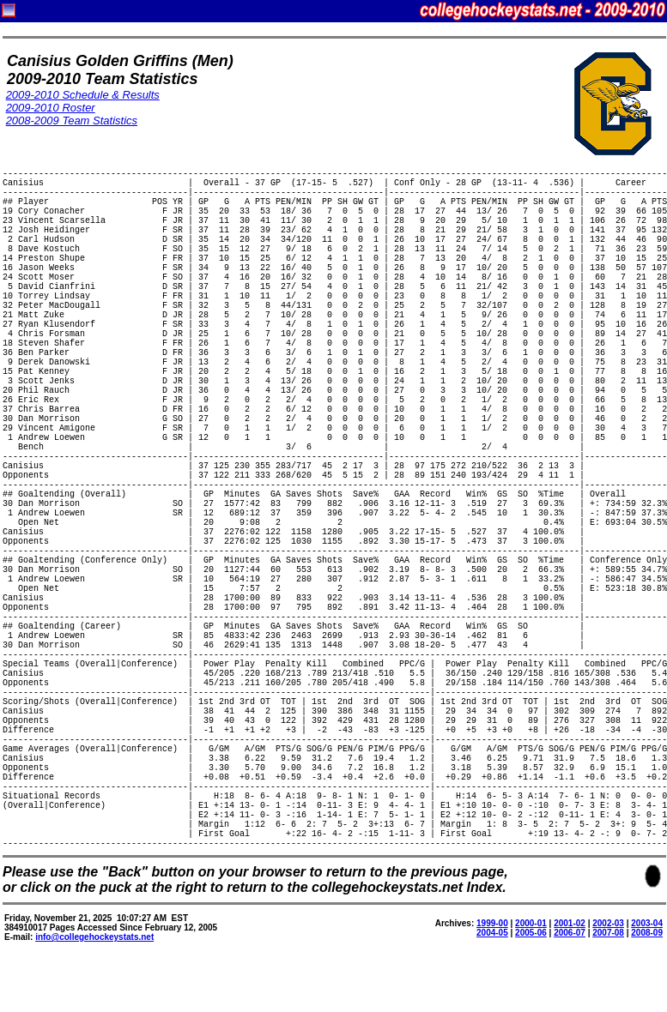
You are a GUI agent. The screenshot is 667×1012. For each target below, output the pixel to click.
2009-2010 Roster (50, 107)
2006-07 (569, 932)
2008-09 (647, 932)
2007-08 (608, 932)
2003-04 (647, 923)
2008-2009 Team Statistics (71, 120)
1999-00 (492, 923)
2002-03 (608, 923)
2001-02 (569, 923)
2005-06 (531, 932)
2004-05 (492, 932)
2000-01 (531, 923)
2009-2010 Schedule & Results (83, 94)
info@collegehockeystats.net (94, 937)
